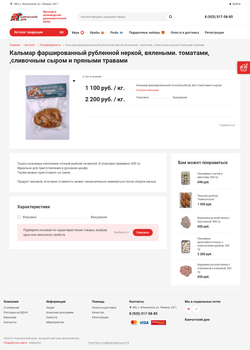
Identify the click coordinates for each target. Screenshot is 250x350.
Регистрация (214, 32)
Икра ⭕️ (78, 32)
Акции (50, 307)
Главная (15, 45)
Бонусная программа (60, 312)
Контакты (10, 322)
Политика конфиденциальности (108, 342)
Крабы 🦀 (97, 32)
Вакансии (10, 317)
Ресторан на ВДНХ (16, 312)
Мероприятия (55, 322)
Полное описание (147, 90)
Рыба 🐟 (116, 32)
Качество (98, 312)
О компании (11, 307)
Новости (51, 317)
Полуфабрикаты (50, 45)
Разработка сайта (15, 342)
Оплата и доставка (185, 32)
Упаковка (29, 217)
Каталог (30, 45)
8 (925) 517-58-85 (219, 17)
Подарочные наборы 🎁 (147, 32)
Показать (143, 232)
